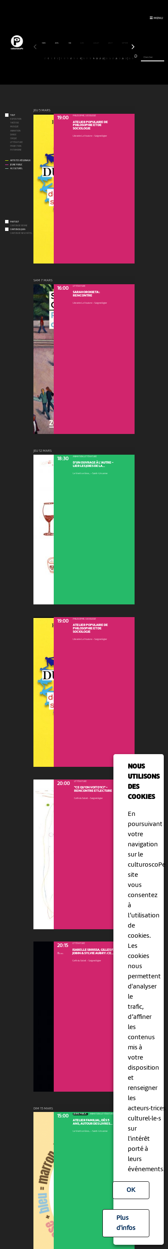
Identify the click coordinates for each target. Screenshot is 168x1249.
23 (106, 58)
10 (64, 58)
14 (77, 58)
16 (84, 58)
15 (80, 58)
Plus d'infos (125, 1223)
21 (100, 58)
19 (93, 58)
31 (132, 58)
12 (70, 58)
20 (96, 58)
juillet (96, 43)
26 (116, 58)
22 (103, 58)
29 (125, 58)
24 (109, 58)
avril (57, 43)
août (110, 43)
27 (119, 58)
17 (86, 58)
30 (129, 58)
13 (74, 58)
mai (70, 43)
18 (90, 58)
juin (82, 43)
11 (67, 58)
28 (122, 58)
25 (113, 58)
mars (44, 43)
